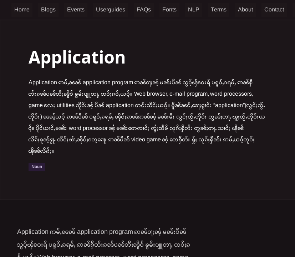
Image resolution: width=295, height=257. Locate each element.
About (245, 10)
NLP (193, 10)
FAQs (144, 10)
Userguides (110, 10)
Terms (219, 10)
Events (76, 10)
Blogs (48, 10)
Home (22, 10)
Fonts (169, 10)
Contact (274, 10)
